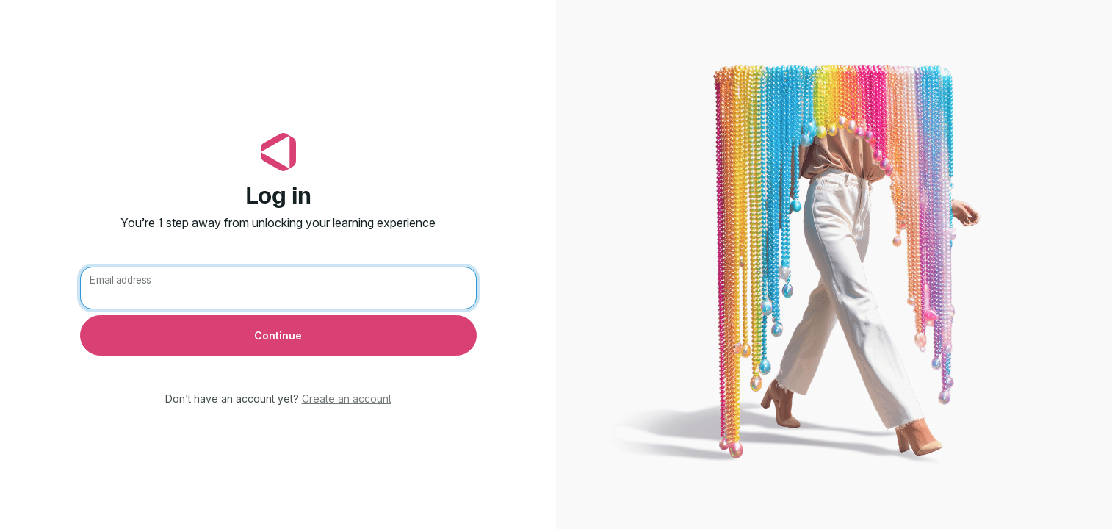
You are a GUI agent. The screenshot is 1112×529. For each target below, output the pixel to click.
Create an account (346, 398)
